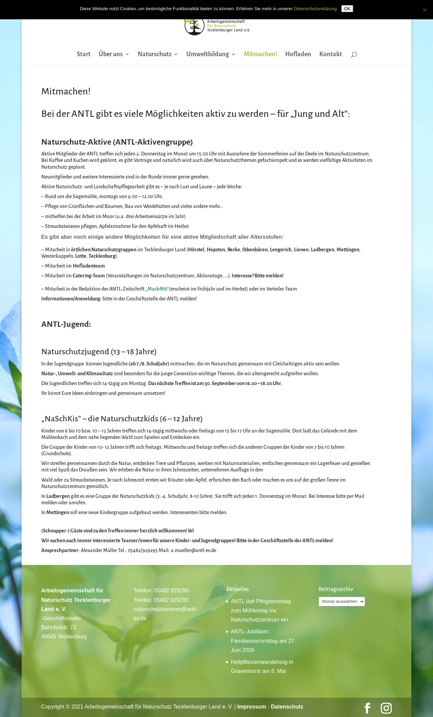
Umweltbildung (207, 55)
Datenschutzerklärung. (316, 8)
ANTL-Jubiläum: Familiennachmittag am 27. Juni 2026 (263, 641)
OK (347, 8)
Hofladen (298, 55)
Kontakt (330, 55)
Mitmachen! (260, 55)
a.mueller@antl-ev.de (193, 550)
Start (84, 55)
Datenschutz (287, 707)
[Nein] (424, 9)
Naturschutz (155, 55)
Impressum (251, 707)
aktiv (215, 114)
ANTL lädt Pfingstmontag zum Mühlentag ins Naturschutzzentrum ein (261, 610)
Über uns (111, 55)
